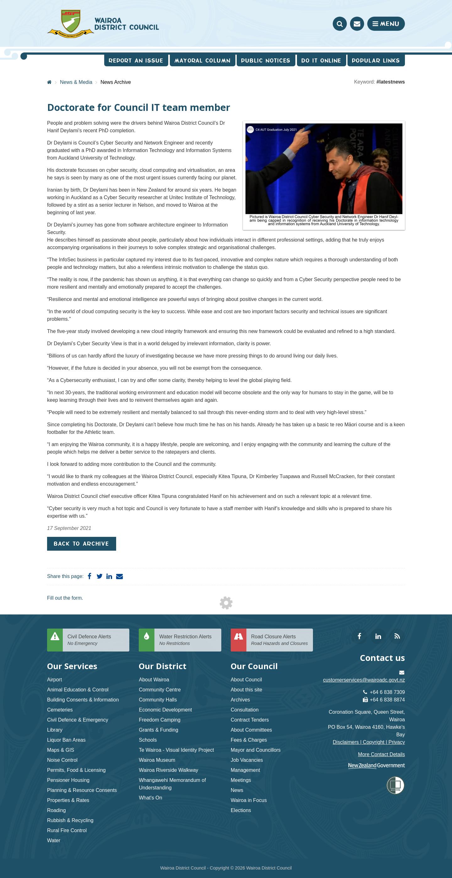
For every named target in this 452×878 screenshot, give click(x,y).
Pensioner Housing (68, 780)
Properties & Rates (68, 800)
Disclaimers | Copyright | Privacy (369, 742)
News (237, 790)
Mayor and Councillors (256, 750)
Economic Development (165, 709)
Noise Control (62, 760)
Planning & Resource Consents (82, 790)
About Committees (251, 730)
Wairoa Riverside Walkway (168, 770)
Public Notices (266, 60)
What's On (150, 797)
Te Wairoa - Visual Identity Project (176, 750)
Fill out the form (64, 598)
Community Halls (158, 699)
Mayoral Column (203, 60)
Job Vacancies (247, 760)
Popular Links (376, 60)
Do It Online (322, 60)
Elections (241, 810)
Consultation (245, 709)
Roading (56, 810)
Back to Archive (81, 544)
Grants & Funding (158, 730)
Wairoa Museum (157, 760)
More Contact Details (381, 754)
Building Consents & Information (83, 699)
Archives (240, 699)
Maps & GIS (60, 750)
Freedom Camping (159, 720)
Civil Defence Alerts (96, 640)
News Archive (115, 82)
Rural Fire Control (67, 830)
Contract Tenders (250, 720)
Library (54, 730)
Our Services (72, 666)
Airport (54, 679)
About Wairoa (154, 679)
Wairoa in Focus (249, 800)
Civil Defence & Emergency (77, 720)
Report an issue (136, 60)
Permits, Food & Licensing (76, 770)
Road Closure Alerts (279, 640)
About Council (246, 679)
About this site (246, 689)
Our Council (254, 666)
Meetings (241, 780)
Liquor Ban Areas (66, 740)
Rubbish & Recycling (70, 820)
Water (53, 840)
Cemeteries (60, 709)
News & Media (76, 82)
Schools (148, 740)
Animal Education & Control (78, 689)
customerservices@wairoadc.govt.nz (364, 680)
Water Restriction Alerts (187, 640)
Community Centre (159, 689)
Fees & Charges (249, 740)
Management (245, 770)
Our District (162, 666)
